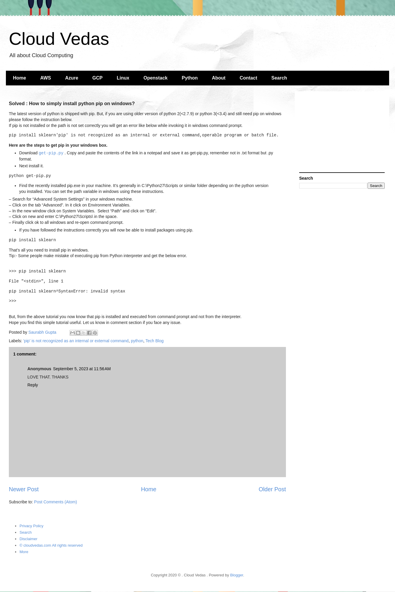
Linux (123, 77)
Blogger (236, 575)
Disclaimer (28, 539)
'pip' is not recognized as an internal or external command (76, 340)
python (137, 340)
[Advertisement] (342, 132)
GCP (97, 77)
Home (19, 77)
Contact (248, 77)
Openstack (156, 77)
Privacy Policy (31, 526)
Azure (71, 77)
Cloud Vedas (59, 39)
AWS (45, 77)
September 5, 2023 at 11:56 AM (82, 368)
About (219, 77)
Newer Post (24, 489)
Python (190, 77)
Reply (32, 385)
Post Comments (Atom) (55, 502)
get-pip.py (51, 153)
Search (279, 77)
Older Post (272, 489)
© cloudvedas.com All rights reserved (51, 545)
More (23, 552)
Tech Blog (155, 340)
